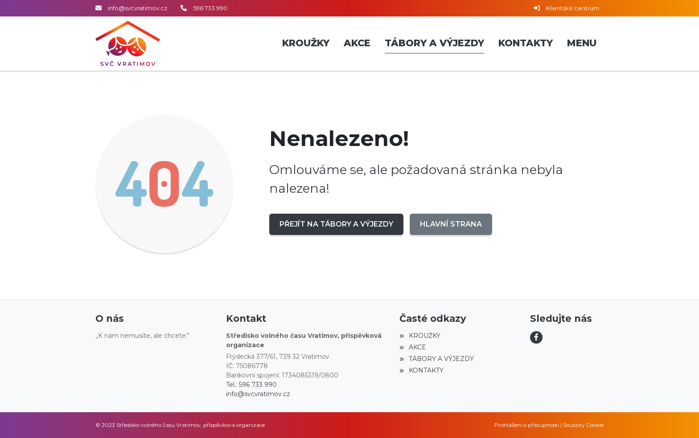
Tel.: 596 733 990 (251, 385)
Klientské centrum (572, 8)
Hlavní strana (451, 224)
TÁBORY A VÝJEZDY (436, 359)
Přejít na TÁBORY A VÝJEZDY (336, 224)
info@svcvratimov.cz (137, 8)
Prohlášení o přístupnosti (526, 425)
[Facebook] (536, 337)
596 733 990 (210, 8)
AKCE (412, 347)
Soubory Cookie (583, 425)
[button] (582, 43)
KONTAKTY (421, 370)
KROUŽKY (419, 336)
